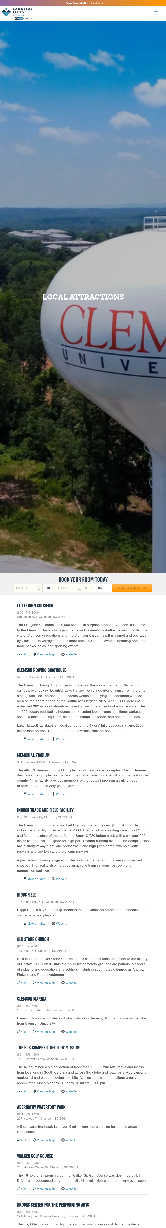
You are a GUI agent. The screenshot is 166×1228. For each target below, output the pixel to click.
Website (71, 654)
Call (24, 654)
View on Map (46, 654)
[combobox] (89, 588)
